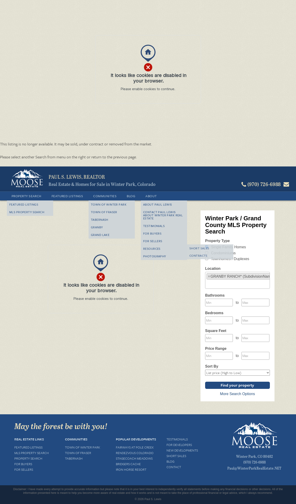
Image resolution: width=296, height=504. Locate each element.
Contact (173, 466)
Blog (131, 196)
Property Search (26, 196)
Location (213, 268)
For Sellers (23, 469)
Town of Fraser (78, 452)
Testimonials (177, 439)
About (151, 196)
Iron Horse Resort (131, 469)
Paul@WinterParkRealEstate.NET (254, 468)
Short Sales (176, 455)
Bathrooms (215, 295)
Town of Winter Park (82, 447)
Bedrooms (214, 313)
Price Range (215, 348)
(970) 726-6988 (254, 462)
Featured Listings (67, 196)
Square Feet (215, 331)
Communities (105, 196)
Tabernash (74, 458)
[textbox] (208, 284)
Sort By (211, 366)
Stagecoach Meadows (134, 458)
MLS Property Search (31, 452)
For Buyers (23, 463)
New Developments (182, 450)
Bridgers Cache (128, 463)
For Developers (179, 444)
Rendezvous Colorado (135, 452)
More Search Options (237, 394)
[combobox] (237, 280)
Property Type (217, 241)
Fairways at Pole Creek (135, 447)
